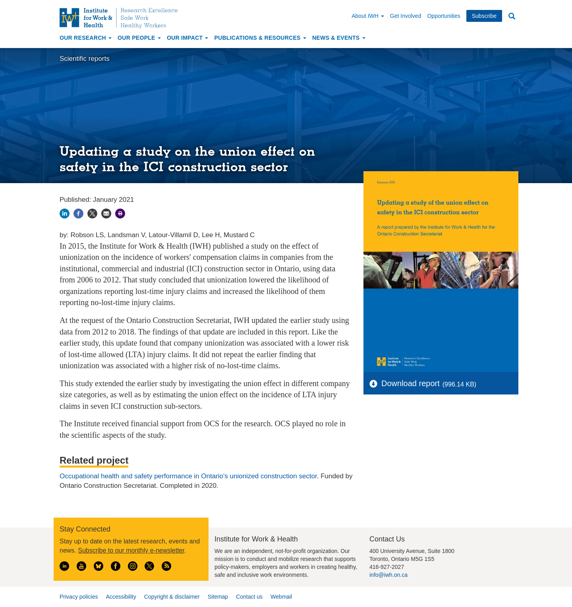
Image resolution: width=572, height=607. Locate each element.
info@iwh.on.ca (388, 575)
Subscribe (484, 16)
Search (511, 16)
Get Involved (405, 16)
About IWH (368, 16)
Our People (139, 38)
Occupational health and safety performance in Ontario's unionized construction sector (188, 476)
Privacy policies (79, 596)
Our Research (86, 38)
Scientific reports (85, 58)
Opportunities (443, 16)
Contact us (249, 596)
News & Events (338, 38)
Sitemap (218, 596)
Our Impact (188, 38)
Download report (410, 383)
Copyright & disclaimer (172, 596)
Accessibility (121, 596)
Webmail (281, 596)
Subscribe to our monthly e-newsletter (131, 550)
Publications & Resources (260, 38)
